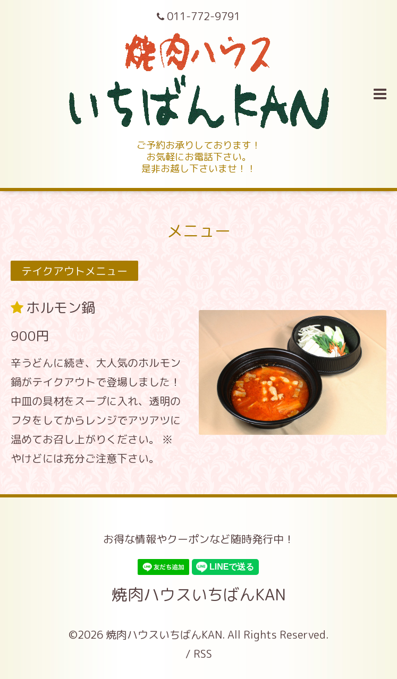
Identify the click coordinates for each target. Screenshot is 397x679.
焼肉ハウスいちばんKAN (199, 594)
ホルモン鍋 (60, 307)
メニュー (199, 231)
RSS (202, 653)
